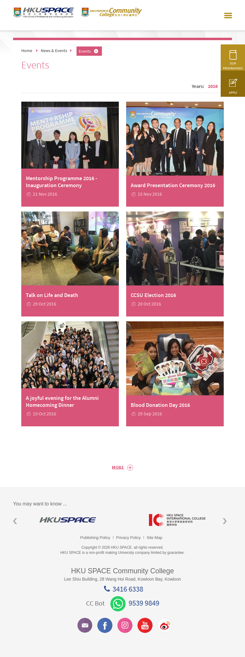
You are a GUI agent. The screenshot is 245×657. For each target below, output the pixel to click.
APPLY (233, 89)
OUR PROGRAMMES (233, 62)
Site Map (154, 537)
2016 (216, 86)
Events (89, 51)
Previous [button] (15, 521)
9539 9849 (134, 603)
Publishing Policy (95, 537)
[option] (67, 520)
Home (26, 50)
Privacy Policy (128, 537)
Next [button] (225, 521)
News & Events (54, 50)
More (122, 468)
